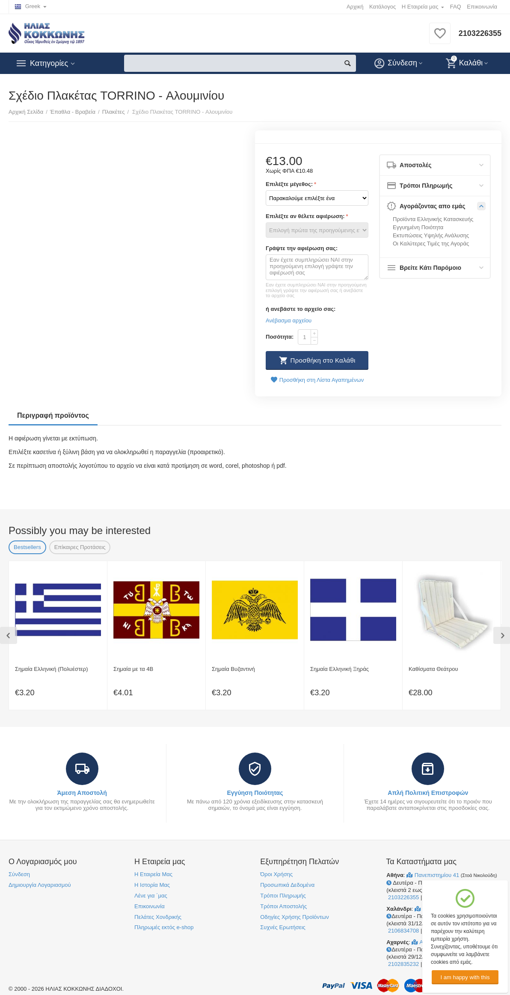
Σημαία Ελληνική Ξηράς (339, 669)
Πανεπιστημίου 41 (433, 875)
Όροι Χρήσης (276, 874)
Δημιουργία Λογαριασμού (40, 885)
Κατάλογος (382, 6)
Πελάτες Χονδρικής (157, 917)
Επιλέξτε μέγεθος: (289, 184)
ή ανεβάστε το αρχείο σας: (300, 309)
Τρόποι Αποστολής (283, 906)
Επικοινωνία (482, 6)
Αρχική (355, 6)
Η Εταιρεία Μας (153, 874)
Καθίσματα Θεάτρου (433, 669)
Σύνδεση (19, 874)
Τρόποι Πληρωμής (283, 895)
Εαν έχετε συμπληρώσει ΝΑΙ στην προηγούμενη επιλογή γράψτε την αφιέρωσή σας (317, 267)
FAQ (455, 6)
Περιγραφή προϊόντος (53, 415)
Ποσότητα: (280, 337)
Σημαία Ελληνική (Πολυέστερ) (51, 669)
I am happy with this (464, 977)
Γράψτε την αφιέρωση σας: (302, 248)
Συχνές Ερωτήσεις (282, 927)
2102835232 (402, 964)
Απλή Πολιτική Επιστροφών (428, 792)
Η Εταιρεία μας (420, 6)
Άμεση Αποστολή (82, 792)
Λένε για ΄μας (150, 895)
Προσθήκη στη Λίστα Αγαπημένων (317, 380)
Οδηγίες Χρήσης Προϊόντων (294, 917)
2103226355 (480, 33)
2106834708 (402, 930)
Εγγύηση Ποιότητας (255, 792)
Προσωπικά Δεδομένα (287, 885)
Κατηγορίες (49, 63)
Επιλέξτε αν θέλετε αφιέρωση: (305, 216)
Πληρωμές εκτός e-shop (163, 927)
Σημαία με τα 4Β (133, 669)
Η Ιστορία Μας (152, 885)
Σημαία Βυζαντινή (233, 669)
